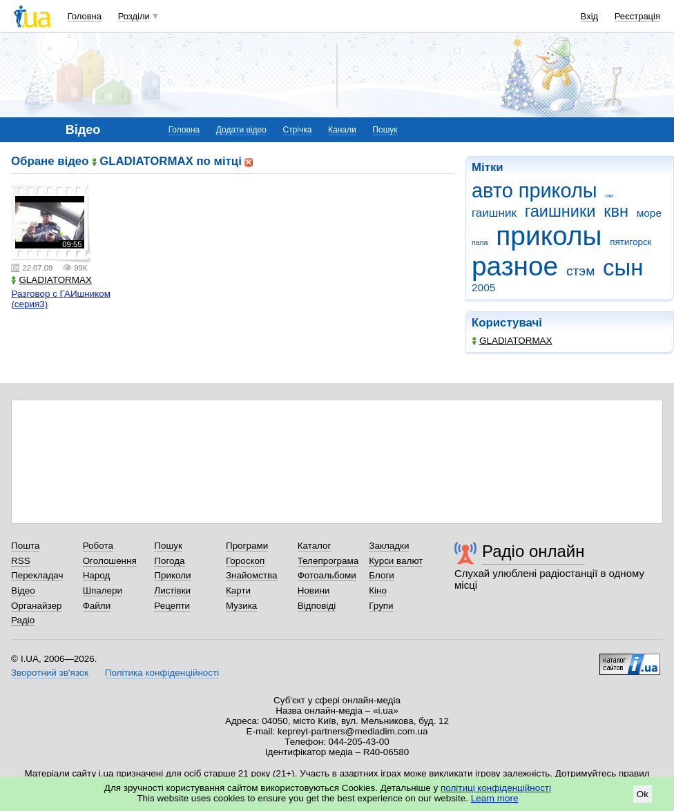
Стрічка (296, 130)
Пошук (384, 130)
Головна (85, 16)
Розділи (134, 16)
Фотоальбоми (327, 575)
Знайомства (252, 575)
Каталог (314, 545)
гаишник (494, 212)
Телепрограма (328, 561)
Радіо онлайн (533, 551)
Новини (314, 590)
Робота (98, 545)
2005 (483, 287)
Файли (97, 605)
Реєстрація (637, 16)
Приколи (172, 575)
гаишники (560, 211)
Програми (247, 545)
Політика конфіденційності (162, 672)
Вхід (590, 16)
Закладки (389, 545)
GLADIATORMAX (512, 340)
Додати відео (241, 130)
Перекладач (37, 575)
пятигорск (630, 242)
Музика (241, 605)
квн (616, 211)
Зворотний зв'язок (49, 672)
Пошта (25, 545)
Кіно (378, 590)
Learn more (495, 798)
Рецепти (172, 605)
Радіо (23, 620)
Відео (23, 590)
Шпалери (102, 590)
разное (515, 266)
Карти (238, 590)
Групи (381, 605)
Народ (96, 575)
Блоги (381, 575)
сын (623, 267)
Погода (169, 561)
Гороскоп (245, 561)
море (649, 213)
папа (480, 242)
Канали (342, 130)
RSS (20, 561)
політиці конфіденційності (496, 788)
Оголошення (110, 561)
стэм (580, 271)
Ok (642, 794)
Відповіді (317, 605)
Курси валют (396, 561)
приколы (548, 236)
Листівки (172, 590)
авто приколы (534, 190)
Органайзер (36, 605)
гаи (609, 196)
